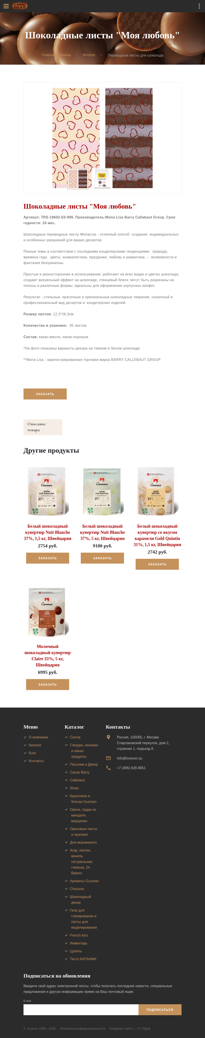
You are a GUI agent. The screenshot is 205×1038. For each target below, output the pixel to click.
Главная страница (56, 55)
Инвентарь (79, 938)
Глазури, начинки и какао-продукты (84, 745)
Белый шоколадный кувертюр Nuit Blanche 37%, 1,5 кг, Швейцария (48, 527)
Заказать (45, 394)
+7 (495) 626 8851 (131, 763)
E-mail (27, 995)
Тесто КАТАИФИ (83, 954)
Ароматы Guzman (84, 876)
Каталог (89, 55)
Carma (75, 732)
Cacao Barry (80, 767)
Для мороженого (83, 837)
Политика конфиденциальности (82, 1023)
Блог (32, 748)
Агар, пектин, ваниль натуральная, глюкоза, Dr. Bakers (81, 856)
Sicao (74, 783)
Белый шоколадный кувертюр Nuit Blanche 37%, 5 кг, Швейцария (102, 527)
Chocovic (77, 884)
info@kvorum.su (129, 753)
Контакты (36, 756)
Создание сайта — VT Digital (130, 1023)
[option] (102, 138)
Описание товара (44, 424)
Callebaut (77, 775)
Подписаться (160, 1004)
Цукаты (76, 946)
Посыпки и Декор (84, 759)
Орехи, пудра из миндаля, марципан (83, 810)
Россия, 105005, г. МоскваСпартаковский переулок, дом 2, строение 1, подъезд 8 (143, 737)
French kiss (79, 930)
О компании (38, 732)
